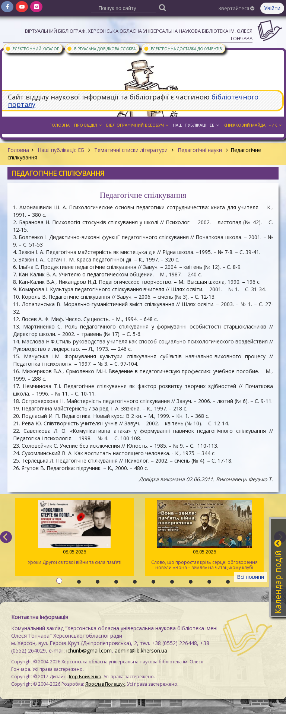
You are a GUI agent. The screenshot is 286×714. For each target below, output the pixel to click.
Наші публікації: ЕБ (61, 149)
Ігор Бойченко (85, 676)
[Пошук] (162, 7)
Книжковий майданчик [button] (252, 125)
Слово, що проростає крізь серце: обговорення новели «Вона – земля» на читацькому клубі (204, 535)
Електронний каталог (32, 48)
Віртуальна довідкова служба (101, 48)
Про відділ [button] (88, 125)
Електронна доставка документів (182, 48)
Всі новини (250, 576)
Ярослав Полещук (105, 684)
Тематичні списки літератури (131, 149)
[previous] (6, 537)
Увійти (272, 8)
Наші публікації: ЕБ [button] (196, 125)
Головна (18, 149)
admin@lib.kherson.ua (141, 650)
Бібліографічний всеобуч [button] (137, 125)
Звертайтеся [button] (236, 8)
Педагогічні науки (199, 149)
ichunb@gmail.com (89, 650)
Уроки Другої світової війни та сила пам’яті (74, 532)
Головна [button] (60, 125)
